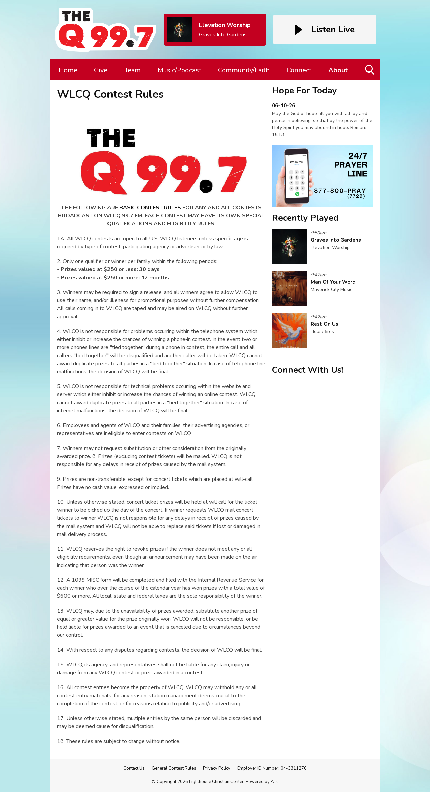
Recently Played (305, 218)
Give (101, 70)
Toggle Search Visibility (370, 72)
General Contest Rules (174, 768)
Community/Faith (244, 70)
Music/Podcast (179, 70)
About (338, 70)
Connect (299, 70)
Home (68, 70)
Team (132, 70)
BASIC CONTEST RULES (150, 207)
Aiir (274, 782)
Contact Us (134, 768)
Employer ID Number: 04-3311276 (272, 768)
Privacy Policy (216, 768)
